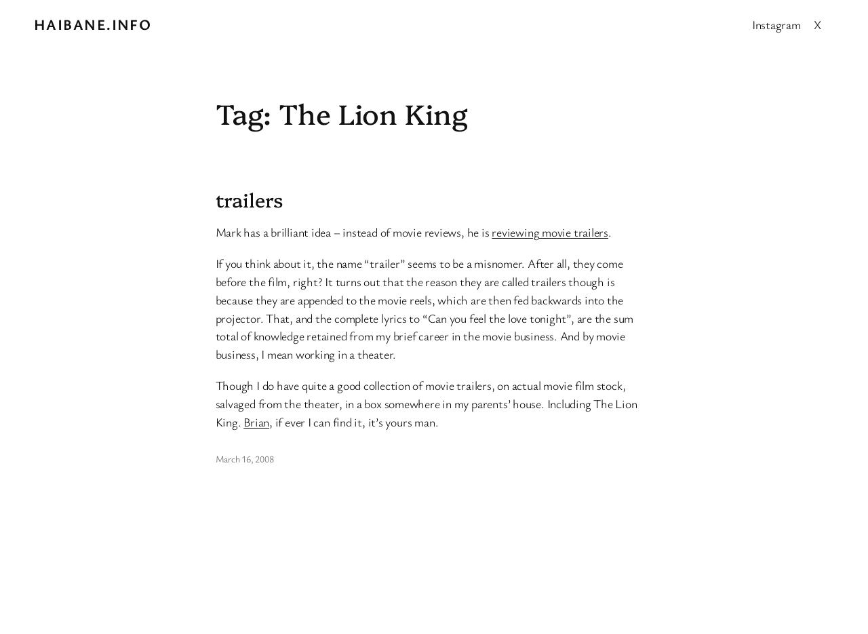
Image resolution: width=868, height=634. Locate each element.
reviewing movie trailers (550, 232)
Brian (256, 422)
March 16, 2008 (245, 458)
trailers (249, 199)
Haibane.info (92, 24)
